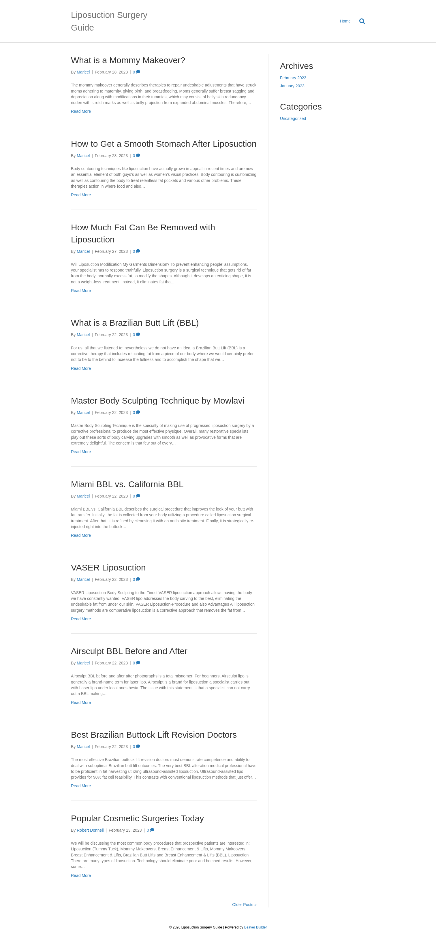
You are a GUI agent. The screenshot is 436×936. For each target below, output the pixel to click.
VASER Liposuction (108, 567)
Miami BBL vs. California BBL (127, 484)
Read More (81, 111)
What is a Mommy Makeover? (128, 60)
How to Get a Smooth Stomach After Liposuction (164, 143)
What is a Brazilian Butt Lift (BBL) (135, 322)
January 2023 (292, 86)
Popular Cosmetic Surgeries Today (137, 818)
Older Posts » (244, 904)
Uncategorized (293, 118)
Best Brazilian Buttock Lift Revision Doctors (154, 734)
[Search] (360, 21)
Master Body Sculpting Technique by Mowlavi (157, 400)
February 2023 (293, 78)
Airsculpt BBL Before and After (129, 651)
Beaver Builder (255, 927)
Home (345, 21)
